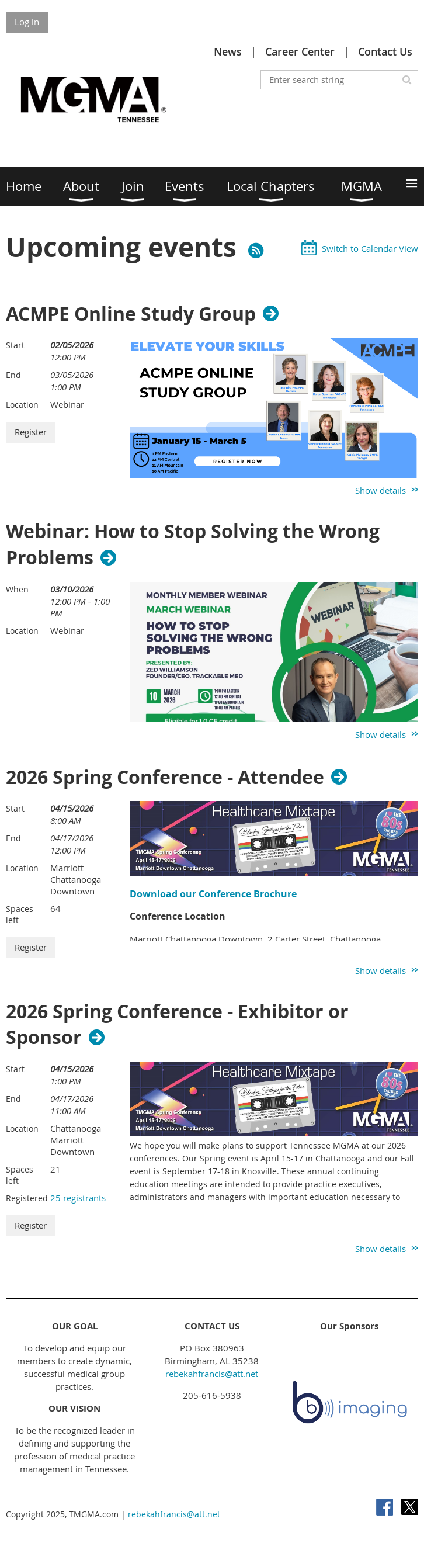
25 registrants (78, 1198)
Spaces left (19, 914)
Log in (27, 21)
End (13, 374)
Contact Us (385, 51)
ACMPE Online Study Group (131, 314)
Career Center (300, 51)
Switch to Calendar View (370, 248)
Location (22, 404)
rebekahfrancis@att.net (211, 1373)
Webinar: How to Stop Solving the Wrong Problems (193, 544)
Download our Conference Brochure (213, 893)
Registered (27, 1198)
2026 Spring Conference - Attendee (165, 777)
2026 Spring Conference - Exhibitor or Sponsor (177, 1025)
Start (15, 345)
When (17, 589)
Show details (380, 490)
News (228, 51)
